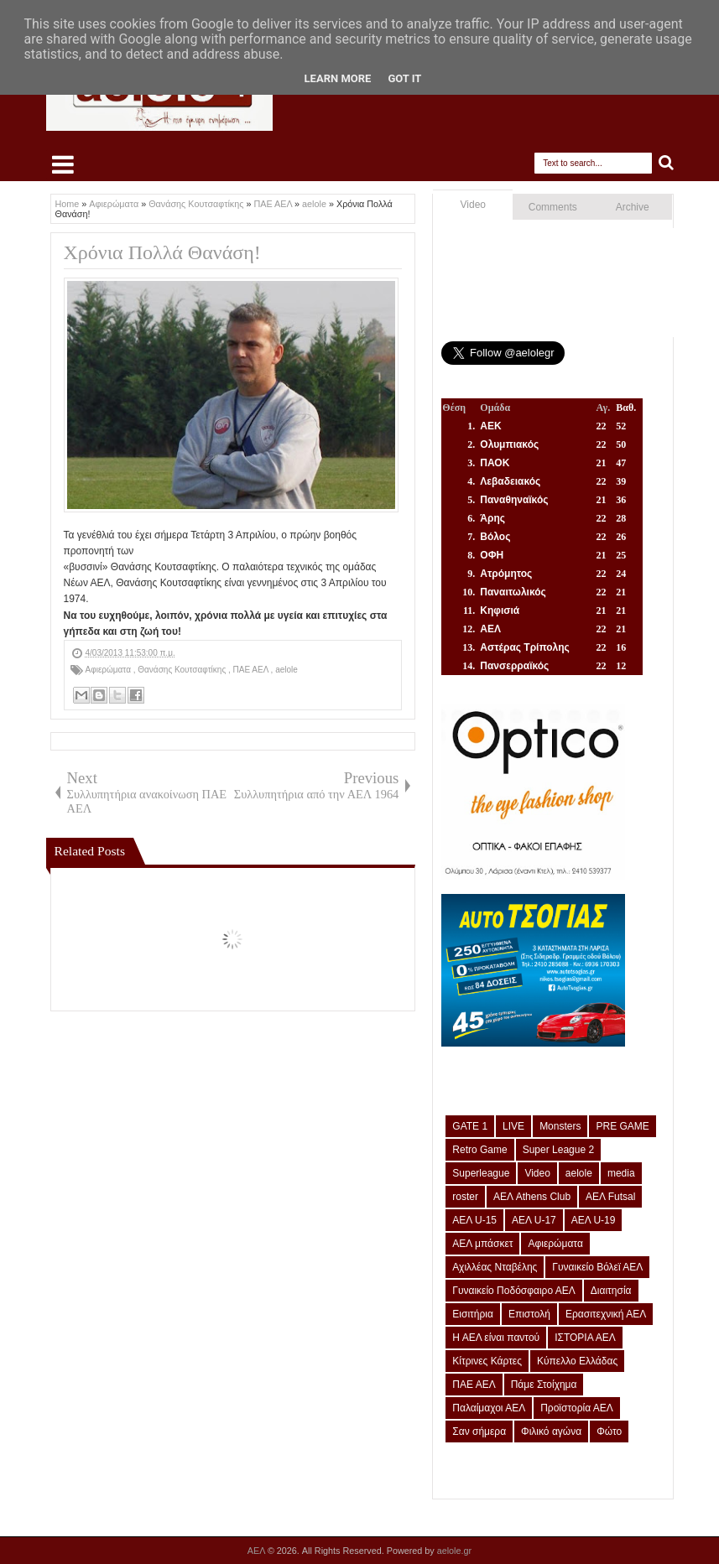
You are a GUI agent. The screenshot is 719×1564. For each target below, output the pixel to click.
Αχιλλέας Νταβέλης (494, 1267)
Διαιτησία (611, 1290)
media (621, 1173)
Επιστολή (529, 1314)
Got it (404, 78)
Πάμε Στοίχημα (544, 1384)
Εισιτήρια (472, 1314)
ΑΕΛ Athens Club (532, 1197)
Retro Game (479, 1150)
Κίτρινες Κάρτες (487, 1361)
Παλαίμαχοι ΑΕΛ (488, 1408)
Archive (632, 207)
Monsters (560, 1126)
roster (465, 1197)
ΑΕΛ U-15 (474, 1220)
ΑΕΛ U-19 (593, 1220)
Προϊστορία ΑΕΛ (576, 1408)
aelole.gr (454, 1551)
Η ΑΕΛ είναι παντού (495, 1337)
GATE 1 (469, 1126)
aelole (286, 669)
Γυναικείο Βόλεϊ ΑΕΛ (597, 1267)
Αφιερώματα (109, 669)
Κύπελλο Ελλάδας (577, 1361)
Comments (553, 207)
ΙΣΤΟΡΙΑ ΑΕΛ (585, 1337)
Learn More (338, 78)
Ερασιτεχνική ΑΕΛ (605, 1314)
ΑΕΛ (257, 1551)
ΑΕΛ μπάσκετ (482, 1244)
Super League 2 (558, 1150)
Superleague (480, 1173)
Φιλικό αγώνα (551, 1431)
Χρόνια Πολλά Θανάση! (162, 252)
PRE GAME (622, 1126)
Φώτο (609, 1431)
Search (666, 163)
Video (473, 204)
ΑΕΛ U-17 (534, 1220)
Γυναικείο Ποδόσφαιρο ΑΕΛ (513, 1290)
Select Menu (63, 164)
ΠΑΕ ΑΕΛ (252, 669)
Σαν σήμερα (479, 1431)
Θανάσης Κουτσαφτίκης (183, 669)
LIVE (513, 1126)
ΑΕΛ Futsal (610, 1197)
